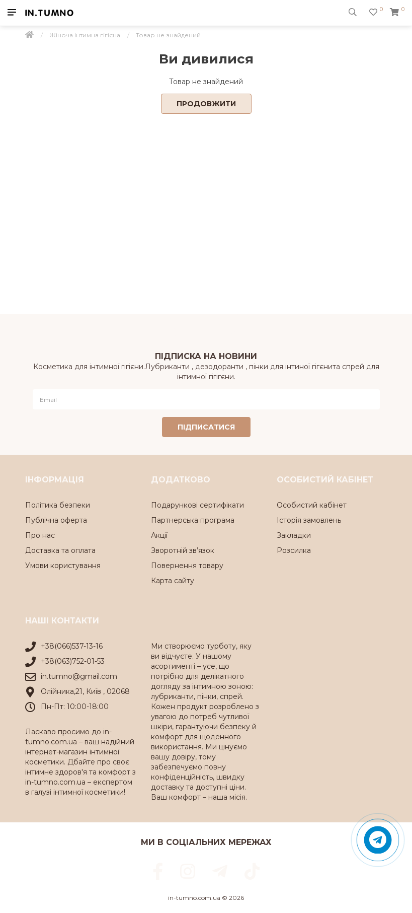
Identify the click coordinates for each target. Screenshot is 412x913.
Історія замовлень (309, 520)
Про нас (40, 535)
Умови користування (63, 565)
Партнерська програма (192, 520)
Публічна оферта (56, 520)
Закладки (294, 535)
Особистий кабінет (312, 505)
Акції (159, 535)
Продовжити (206, 103)
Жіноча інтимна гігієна (84, 35)
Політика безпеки (57, 505)
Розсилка (294, 550)
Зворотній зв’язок (182, 550)
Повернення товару (187, 565)
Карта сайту (172, 580)
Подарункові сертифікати (197, 505)
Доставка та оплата (60, 550)
